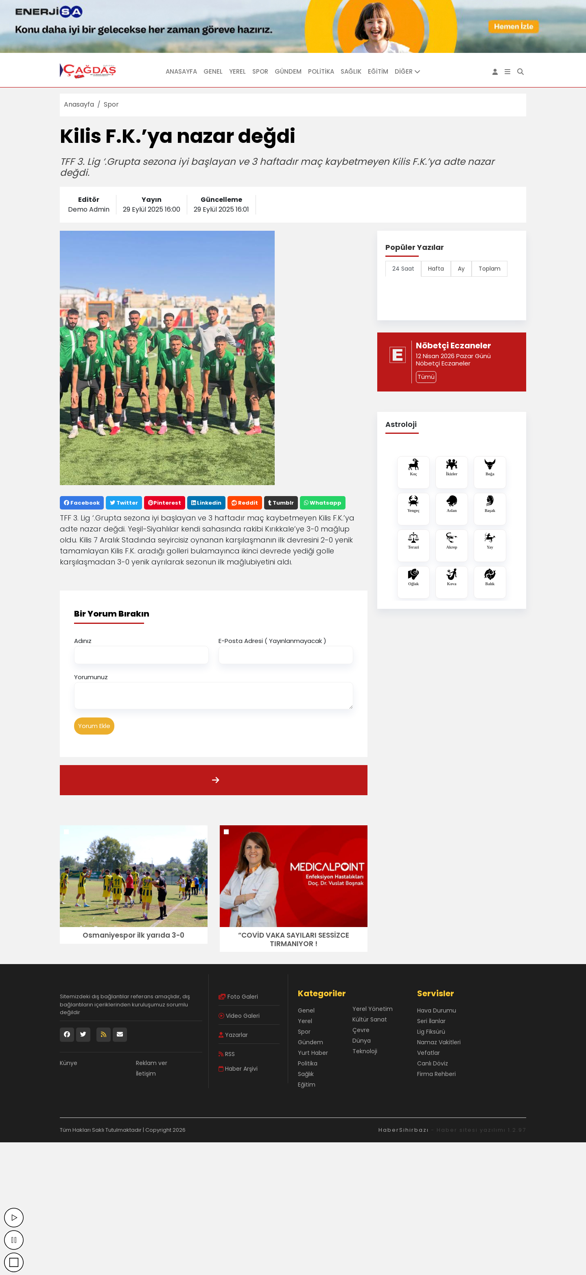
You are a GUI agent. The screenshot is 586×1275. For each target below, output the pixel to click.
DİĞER (407, 71)
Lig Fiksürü (431, 1032)
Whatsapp (322, 503)
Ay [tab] (461, 269)
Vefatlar (428, 1053)
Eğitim (378, 71)
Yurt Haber (313, 1053)
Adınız (83, 640)
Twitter (124, 503)
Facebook (82, 503)
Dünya (361, 1041)
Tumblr (281, 503)
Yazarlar (233, 1035)
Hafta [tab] (436, 269)
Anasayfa (181, 71)
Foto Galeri (238, 997)
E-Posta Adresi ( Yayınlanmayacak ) (272, 640)
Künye (68, 1063)
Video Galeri (239, 1016)
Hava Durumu (436, 1010)
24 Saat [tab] (403, 269)
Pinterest (164, 503)
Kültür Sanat (369, 1019)
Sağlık (351, 71)
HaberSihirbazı (403, 1130)
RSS (227, 1054)
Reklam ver (151, 1063)
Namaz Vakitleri (439, 1042)
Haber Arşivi (238, 1069)
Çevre (361, 1030)
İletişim (146, 1073)
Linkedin (206, 503)
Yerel (237, 71)
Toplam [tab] (490, 269)
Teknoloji (364, 1051)
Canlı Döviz (432, 1063)
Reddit (245, 503)
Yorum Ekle (94, 726)
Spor (260, 71)
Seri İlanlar (431, 1021)
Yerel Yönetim (372, 1009)
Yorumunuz (91, 677)
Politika (321, 71)
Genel (213, 71)
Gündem (288, 71)
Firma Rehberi (436, 1074)
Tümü (426, 377)
